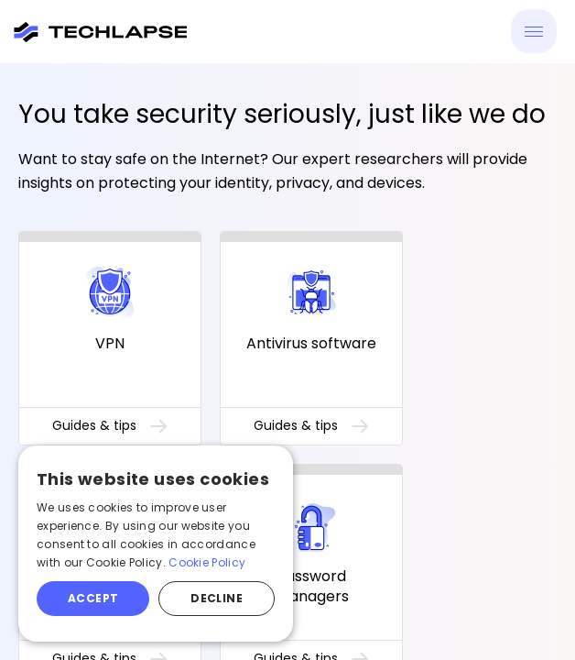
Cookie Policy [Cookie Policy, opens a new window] (206, 562)
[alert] (155, 544)
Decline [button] (216, 598)
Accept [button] (93, 598)
